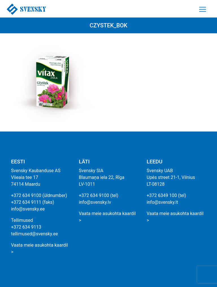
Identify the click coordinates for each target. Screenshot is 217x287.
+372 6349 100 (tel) (166, 195)
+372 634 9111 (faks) (32, 202)
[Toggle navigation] (202, 9)
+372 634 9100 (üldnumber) (39, 195)
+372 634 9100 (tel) (98, 195)
